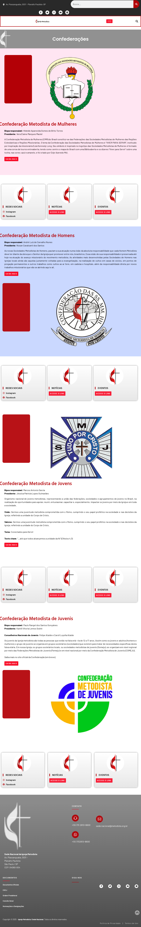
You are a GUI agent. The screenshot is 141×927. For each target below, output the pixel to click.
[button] (137, 21)
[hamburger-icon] (109, 21)
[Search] (136, 4)
